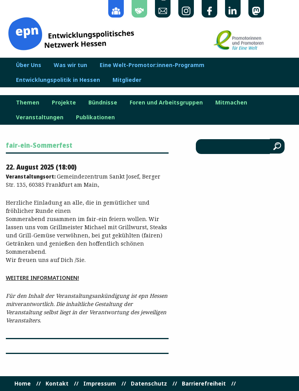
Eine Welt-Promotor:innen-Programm (152, 65)
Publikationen (95, 117)
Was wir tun (70, 65)
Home (22, 383)
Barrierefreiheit (204, 383)
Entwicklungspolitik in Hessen (58, 80)
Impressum (99, 383)
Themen (27, 102)
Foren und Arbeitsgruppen (166, 102)
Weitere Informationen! (42, 277)
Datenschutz (149, 383)
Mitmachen (231, 102)
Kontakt (57, 383)
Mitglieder (127, 80)
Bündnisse (102, 102)
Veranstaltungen (39, 117)
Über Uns (28, 65)
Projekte (64, 102)
